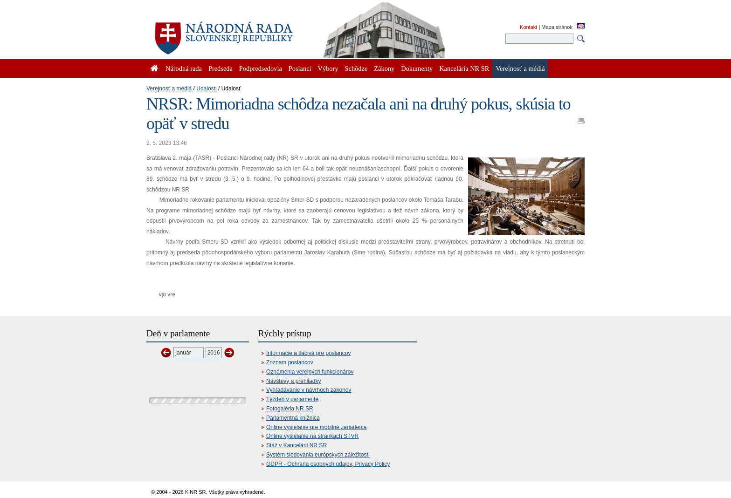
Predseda (220, 68)
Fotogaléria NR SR (289, 408)
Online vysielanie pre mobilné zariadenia (316, 427)
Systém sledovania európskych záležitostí (318, 454)
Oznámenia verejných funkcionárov (309, 371)
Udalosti (206, 88)
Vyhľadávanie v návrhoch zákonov (309, 390)
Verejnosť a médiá (169, 88)
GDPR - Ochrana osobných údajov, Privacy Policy (328, 464)
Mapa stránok (556, 27)
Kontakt (528, 27)
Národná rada (184, 68)
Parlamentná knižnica (293, 418)
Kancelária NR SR (464, 68)
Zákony (384, 68)
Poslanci (300, 68)
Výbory (328, 68)
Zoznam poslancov (289, 362)
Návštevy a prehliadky (293, 381)
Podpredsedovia (260, 68)
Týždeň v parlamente (292, 399)
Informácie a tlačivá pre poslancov (308, 353)
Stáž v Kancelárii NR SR (296, 445)
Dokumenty (417, 68)
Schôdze (356, 68)
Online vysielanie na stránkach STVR (312, 436)
